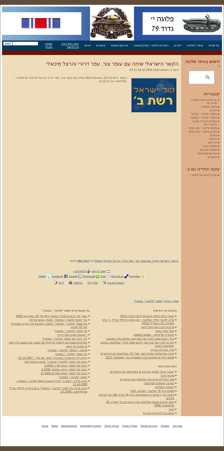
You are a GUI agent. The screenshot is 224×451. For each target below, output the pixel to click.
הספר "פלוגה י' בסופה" (148, 301)
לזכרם (177, 45)
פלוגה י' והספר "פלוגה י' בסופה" (67, 350)
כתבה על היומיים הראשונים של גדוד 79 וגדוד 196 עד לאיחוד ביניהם (136, 396)
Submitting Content (90, 426)
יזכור (171, 409)
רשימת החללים (164, 387)
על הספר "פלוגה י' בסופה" (71, 331)
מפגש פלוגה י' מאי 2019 (203, 131)
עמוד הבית (172, 301)
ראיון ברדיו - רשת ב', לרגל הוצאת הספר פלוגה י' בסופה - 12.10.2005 (51, 382)
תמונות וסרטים (208, 149)
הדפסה (78, 282)
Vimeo (98, 260)
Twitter (42, 276)
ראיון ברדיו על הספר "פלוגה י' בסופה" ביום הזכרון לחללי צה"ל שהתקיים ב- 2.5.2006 (48, 390)
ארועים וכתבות (119, 45)
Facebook (57, 276)
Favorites (134, 276)
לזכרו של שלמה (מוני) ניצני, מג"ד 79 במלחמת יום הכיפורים (137, 353)
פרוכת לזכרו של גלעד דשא (157, 327)
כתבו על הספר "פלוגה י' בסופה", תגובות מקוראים (56, 361)
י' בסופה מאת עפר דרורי (72, 334)
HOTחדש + (79, 271)
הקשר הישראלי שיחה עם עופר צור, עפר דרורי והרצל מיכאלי (112, 64)
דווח (61, 282)
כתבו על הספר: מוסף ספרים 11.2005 (64, 373)
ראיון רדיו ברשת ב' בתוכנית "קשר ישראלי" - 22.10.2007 (52, 358)
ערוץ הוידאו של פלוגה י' (203, 175)
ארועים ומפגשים (207, 153)
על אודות (214, 45)
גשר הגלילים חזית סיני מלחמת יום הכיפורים (147, 379)
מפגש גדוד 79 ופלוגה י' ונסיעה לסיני (152, 391)
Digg (103, 276)
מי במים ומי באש (77, 346)
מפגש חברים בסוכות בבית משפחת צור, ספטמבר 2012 (140, 357)
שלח (95, 282)
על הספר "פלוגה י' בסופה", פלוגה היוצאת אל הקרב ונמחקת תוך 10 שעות (49, 325)
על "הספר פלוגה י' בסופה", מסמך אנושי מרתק (58, 320)
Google (73, 276)
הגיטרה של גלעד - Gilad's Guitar (154, 334)
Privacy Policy (129, 426)
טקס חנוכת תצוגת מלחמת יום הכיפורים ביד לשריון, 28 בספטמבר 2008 (140, 403)
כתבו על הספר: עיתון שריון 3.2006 (65, 365)
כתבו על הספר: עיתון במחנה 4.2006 (64, 369)
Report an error (149, 426)
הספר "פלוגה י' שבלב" (204, 113)
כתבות (213, 135)
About (54, 426)
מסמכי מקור (210, 146)
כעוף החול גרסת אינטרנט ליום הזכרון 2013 (147, 316)
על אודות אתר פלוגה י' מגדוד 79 (204, 101)
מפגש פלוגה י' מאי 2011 (203, 127)
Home (45, 426)
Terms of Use (111, 426)
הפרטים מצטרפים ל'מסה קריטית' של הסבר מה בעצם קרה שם (48, 342)
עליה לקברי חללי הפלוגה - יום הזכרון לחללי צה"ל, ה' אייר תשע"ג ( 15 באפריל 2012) (138, 321)
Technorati (89, 276)
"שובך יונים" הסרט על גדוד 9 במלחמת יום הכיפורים (142, 371)
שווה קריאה (98, 271)
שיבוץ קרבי (167, 375)
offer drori (83, 260)
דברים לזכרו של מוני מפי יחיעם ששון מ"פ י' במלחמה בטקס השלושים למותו (137, 344)
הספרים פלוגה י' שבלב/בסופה (151, 45)
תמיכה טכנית (48, 45)
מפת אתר (177, 426)
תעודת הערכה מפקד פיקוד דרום (204, 123)
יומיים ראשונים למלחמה (159, 383)
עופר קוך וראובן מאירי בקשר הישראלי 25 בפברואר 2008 (51, 316)
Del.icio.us (118, 276)
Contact (165, 426)
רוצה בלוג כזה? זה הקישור (70, 45)
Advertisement (69, 426)
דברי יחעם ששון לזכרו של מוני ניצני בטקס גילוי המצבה (140, 338)
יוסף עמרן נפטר (164, 331)
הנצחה (213, 138)
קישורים (101, 45)
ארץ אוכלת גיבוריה (162, 349)
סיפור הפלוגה (195, 45)
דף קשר (212, 142)
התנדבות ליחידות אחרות (158, 413)
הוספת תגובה (116, 282)
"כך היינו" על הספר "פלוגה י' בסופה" (65, 338)
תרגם (87, 45)
